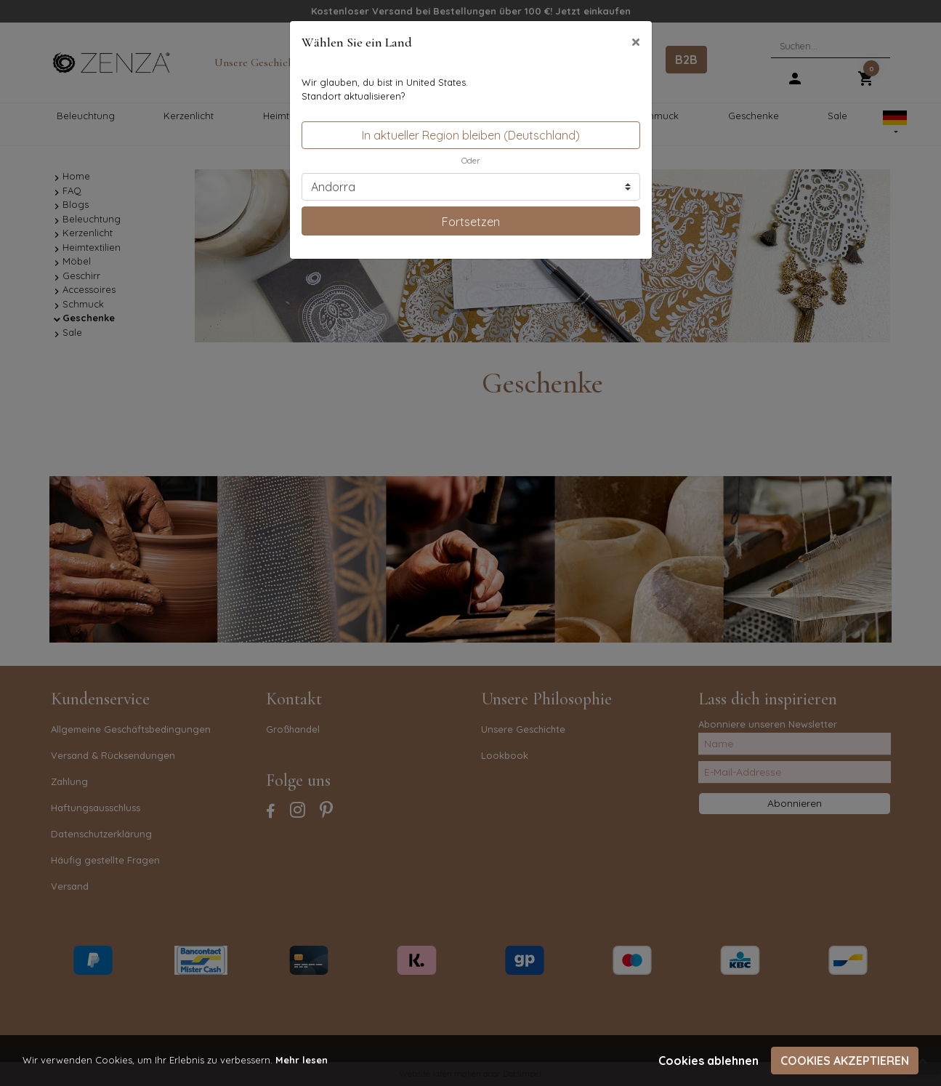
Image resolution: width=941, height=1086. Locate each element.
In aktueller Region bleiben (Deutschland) (471, 135)
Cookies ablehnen (708, 1060)
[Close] (636, 41)
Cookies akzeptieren (844, 1060)
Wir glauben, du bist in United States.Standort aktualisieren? (385, 89)
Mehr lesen (301, 1060)
